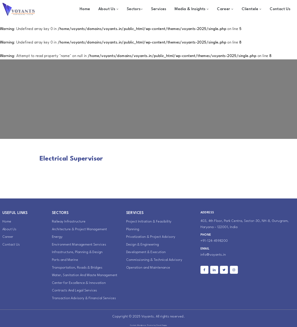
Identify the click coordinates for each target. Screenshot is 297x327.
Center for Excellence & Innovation (79, 283)
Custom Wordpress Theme (141, 325)
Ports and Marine (65, 260)
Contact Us (280, 9)
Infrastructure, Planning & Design (77, 252)
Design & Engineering (142, 244)
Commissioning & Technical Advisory (154, 260)
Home (85, 9)
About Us (108, 9)
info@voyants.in (213, 254)
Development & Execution (146, 252)
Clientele (251, 9)
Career (225, 9)
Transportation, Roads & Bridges (77, 267)
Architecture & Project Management (79, 229)
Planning (132, 229)
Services (158, 9)
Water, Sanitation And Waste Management (84, 275)
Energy (57, 237)
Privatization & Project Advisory (150, 237)
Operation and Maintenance (148, 267)
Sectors (135, 9)
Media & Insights (192, 9)
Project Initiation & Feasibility (149, 221)
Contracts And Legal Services (74, 290)
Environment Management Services (79, 244)
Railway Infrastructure (69, 221)
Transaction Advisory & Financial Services (84, 298)
